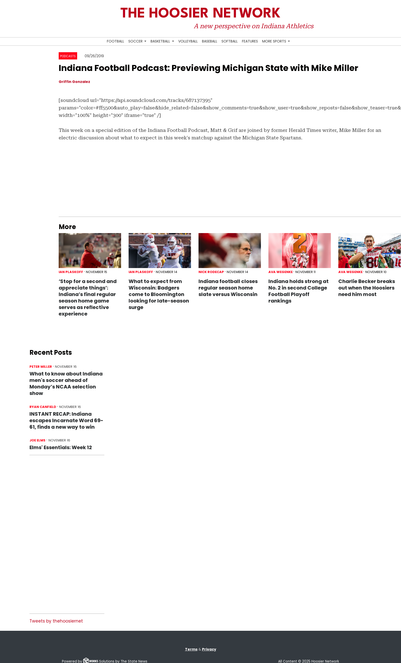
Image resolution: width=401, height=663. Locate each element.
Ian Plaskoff (71, 272)
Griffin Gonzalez (74, 81)
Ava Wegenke (280, 272)
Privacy (209, 649)
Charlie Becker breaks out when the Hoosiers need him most (366, 288)
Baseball (209, 41)
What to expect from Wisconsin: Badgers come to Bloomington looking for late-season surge (159, 294)
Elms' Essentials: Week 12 (60, 447)
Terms (191, 649)
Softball (229, 41)
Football (115, 41)
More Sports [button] (274, 41)
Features (250, 41)
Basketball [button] (161, 41)
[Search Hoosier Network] (294, 41)
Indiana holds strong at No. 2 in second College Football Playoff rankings (298, 291)
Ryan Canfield (42, 406)
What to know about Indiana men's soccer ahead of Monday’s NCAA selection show (66, 383)
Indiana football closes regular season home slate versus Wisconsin (228, 288)
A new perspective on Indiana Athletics (253, 26)
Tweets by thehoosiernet (56, 621)
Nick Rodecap (211, 272)
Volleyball (188, 41)
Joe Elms (37, 440)
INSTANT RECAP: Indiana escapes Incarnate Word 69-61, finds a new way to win (66, 420)
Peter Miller (40, 366)
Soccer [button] (136, 41)
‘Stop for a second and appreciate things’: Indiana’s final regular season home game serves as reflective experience (88, 297)
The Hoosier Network (200, 14)
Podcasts (68, 56)
